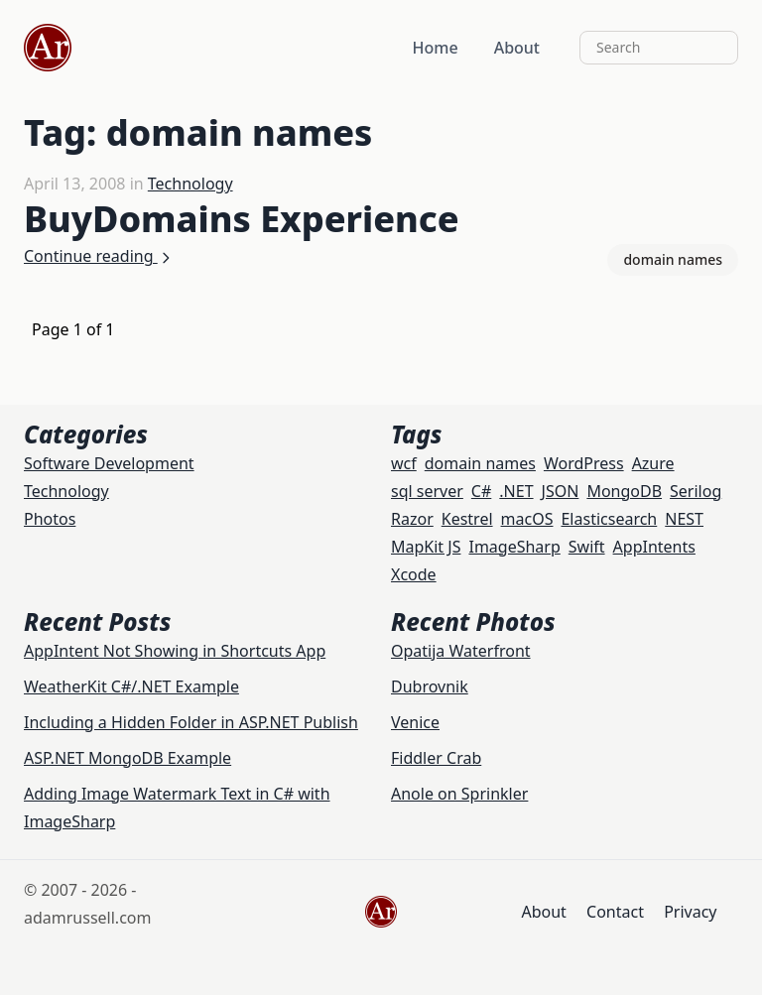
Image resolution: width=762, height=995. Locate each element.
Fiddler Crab (436, 758)
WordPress (584, 463)
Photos (49, 519)
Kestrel (467, 519)
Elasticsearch (609, 519)
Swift (587, 547)
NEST (684, 519)
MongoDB (624, 491)
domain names (672, 259)
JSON (560, 491)
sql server (427, 491)
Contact (615, 912)
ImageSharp (514, 547)
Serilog (695, 491)
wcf (404, 463)
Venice (415, 722)
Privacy (690, 912)
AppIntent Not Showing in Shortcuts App (174, 651)
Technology (190, 183)
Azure (653, 463)
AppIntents (654, 547)
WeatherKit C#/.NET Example (131, 686)
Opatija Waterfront (461, 651)
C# (481, 491)
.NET (516, 491)
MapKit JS (425, 547)
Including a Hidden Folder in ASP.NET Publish (191, 722)
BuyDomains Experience (241, 218)
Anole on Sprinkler (459, 794)
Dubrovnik (429, 686)
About (517, 48)
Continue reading (99, 256)
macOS (527, 519)
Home (435, 48)
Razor (412, 519)
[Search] (658, 47)
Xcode (414, 574)
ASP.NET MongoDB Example (127, 758)
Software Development (109, 463)
